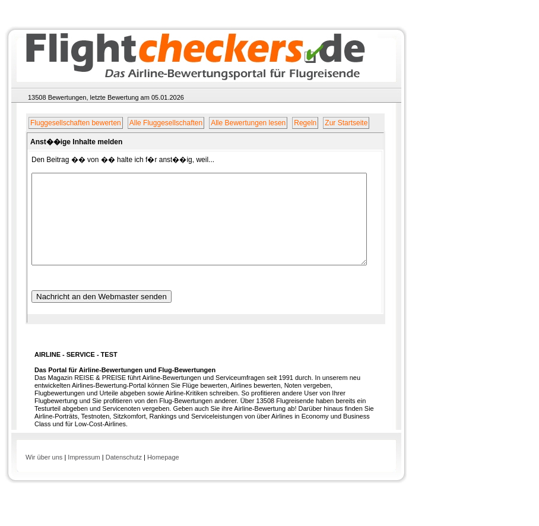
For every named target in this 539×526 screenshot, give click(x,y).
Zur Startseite (346, 123)
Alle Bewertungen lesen (248, 123)
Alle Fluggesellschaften (165, 123)
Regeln (305, 123)
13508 (37, 97)
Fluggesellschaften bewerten (75, 123)
